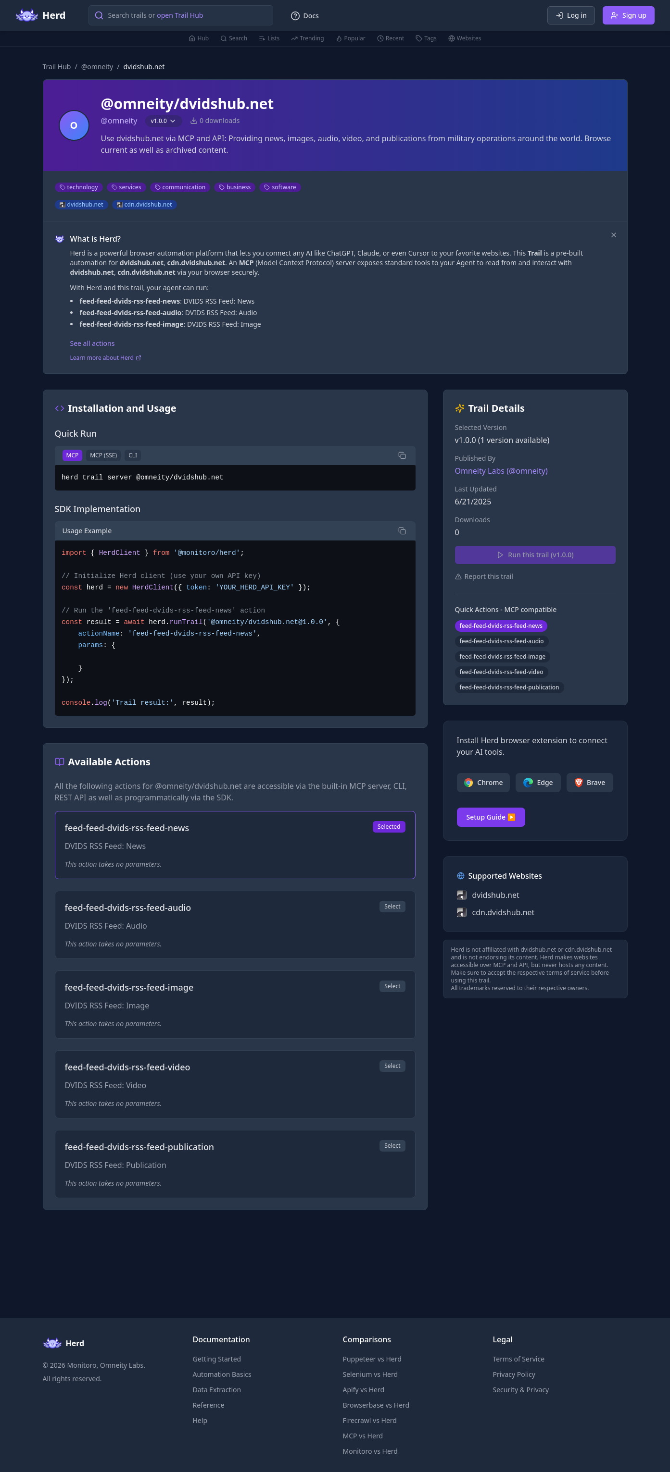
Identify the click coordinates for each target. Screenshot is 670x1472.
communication (180, 187)
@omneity (97, 66)
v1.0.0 (164, 121)
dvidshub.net (81, 204)
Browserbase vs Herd (376, 1405)
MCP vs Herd (363, 1435)
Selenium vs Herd (370, 1374)
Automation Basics (222, 1374)
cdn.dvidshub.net (144, 204)
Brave (590, 782)
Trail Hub (57, 66)
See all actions (92, 343)
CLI (132, 455)
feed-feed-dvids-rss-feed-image (503, 656)
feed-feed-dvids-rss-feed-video (502, 672)
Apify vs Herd (364, 1389)
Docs (304, 16)
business (235, 187)
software (280, 187)
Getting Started (217, 1358)
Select (392, 906)
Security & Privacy (521, 1389)
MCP (72, 455)
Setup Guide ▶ (491, 817)
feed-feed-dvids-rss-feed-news (501, 626)
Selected (389, 826)
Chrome (483, 782)
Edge (538, 782)
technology (79, 187)
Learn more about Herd (105, 358)
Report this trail (484, 576)
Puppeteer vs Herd (372, 1358)
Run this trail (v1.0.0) (534, 554)
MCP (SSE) (103, 455)
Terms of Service (519, 1358)
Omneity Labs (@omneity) (501, 471)
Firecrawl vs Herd (370, 1420)
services (126, 187)
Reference (209, 1405)
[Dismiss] (613, 235)
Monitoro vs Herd (370, 1451)
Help (200, 1420)
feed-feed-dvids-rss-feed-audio (502, 641)
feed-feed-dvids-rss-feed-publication (509, 687)
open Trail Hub (180, 15)
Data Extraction (217, 1389)
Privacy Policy (514, 1374)
